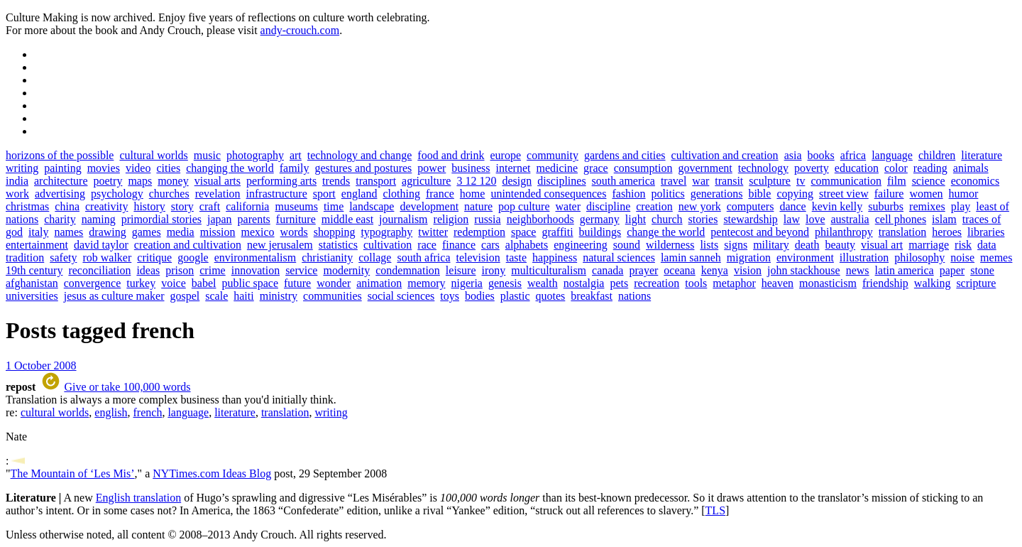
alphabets (526, 245)
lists (709, 245)
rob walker (106, 257)
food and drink (450, 155)
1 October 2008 (41, 365)
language (892, 155)
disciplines (561, 181)
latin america (904, 270)
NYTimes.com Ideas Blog (212, 473)
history (149, 206)
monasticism (828, 283)
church (667, 219)
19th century (34, 270)
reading (930, 168)
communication (846, 181)
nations (634, 296)
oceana (679, 270)
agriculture (426, 181)
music (207, 155)
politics (668, 194)
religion (451, 219)
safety (63, 257)
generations (717, 194)
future (297, 283)
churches (169, 194)
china (67, 206)
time (334, 206)
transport (376, 181)
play (961, 206)
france (440, 194)
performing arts (281, 181)
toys (449, 296)
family (294, 168)
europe (506, 155)
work (17, 194)
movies (103, 168)
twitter (433, 232)
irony (494, 270)
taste (516, 257)
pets (619, 283)
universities (32, 296)
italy (38, 232)
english (110, 412)
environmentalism (255, 257)
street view (844, 194)
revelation (218, 194)
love (815, 219)
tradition (25, 257)
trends (336, 181)
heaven (777, 283)
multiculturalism (548, 270)
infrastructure (276, 194)
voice (173, 283)
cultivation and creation (725, 155)
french (148, 412)
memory (426, 283)
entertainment (37, 245)
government (705, 168)
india (17, 181)
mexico (258, 232)
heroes (947, 232)
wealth (542, 283)
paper (952, 270)
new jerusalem (280, 245)
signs (735, 245)
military (771, 245)
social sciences (401, 296)
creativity (106, 206)
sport (324, 194)
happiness (554, 257)
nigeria (467, 283)
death (807, 245)
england (359, 194)
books (821, 155)
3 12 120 (476, 181)
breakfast (591, 296)
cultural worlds (153, 155)
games (146, 232)
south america (623, 181)
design (517, 181)
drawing (107, 232)
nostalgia (584, 283)
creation (654, 206)
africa (853, 155)
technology (763, 168)
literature (981, 155)
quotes (551, 296)
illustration (864, 257)
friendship (885, 283)
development (429, 206)
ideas (148, 270)
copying (794, 194)
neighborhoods (540, 219)
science (928, 181)
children (936, 155)
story (182, 206)
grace (595, 168)
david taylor (101, 245)
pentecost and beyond (759, 232)
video (138, 168)
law (792, 219)
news (857, 270)
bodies (480, 296)
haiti (243, 296)
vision (748, 270)
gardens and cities (625, 155)
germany (600, 219)
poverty (811, 168)
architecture (61, 181)
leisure (461, 270)
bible (759, 194)
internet (513, 168)
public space (249, 283)
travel (673, 181)
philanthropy (844, 232)
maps (140, 181)
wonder (334, 283)
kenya (714, 270)
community (552, 155)
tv (800, 181)
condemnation (407, 270)
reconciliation (99, 270)
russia (487, 219)
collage (374, 257)
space (524, 232)
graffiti (557, 232)
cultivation (387, 245)
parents (254, 219)
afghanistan (32, 283)
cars (490, 245)
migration (749, 257)
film (896, 181)
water (568, 206)
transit (729, 181)
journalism (403, 219)
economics (975, 181)
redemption (479, 232)
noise (962, 257)
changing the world (230, 168)
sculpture (770, 181)
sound (626, 245)
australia (849, 219)
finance (459, 245)
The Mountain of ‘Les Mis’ (73, 473)
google (193, 257)
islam (944, 219)
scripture (976, 283)
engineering (581, 245)
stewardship (750, 219)
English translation (138, 498)
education (857, 168)
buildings (600, 232)
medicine (557, 168)
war (700, 181)
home (472, 194)
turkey (140, 283)
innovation (255, 270)
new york (699, 206)
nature (478, 206)
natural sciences (619, 257)
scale (216, 296)
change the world (666, 232)
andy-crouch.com (300, 30)
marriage (928, 245)
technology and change (359, 155)
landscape (371, 206)
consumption (643, 168)
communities (332, 296)
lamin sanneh (691, 257)
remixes (927, 206)
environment (805, 257)
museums (296, 206)
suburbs (885, 206)
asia (793, 155)
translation (903, 232)
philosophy (919, 257)
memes (996, 257)
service (301, 270)
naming (99, 219)
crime (212, 270)
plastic (515, 296)
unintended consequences (548, 194)
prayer (643, 270)
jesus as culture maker (114, 296)
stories (703, 219)
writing (22, 168)
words (294, 232)
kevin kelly (837, 206)
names (68, 232)
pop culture (523, 206)
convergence (92, 283)
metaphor (734, 283)
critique (154, 257)
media (180, 232)
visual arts (217, 181)
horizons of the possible (60, 155)
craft (209, 206)
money (173, 181)
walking (932, 283)
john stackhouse (803, 270)
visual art (882, 245)
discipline (608, 206)
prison (179, 270)
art (296, 155)
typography (386, 232)
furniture (296, 219)
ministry (278, 296)
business (470, 168)
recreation (656, 283)
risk (963, 245)
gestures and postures (363, 168)
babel (204, 283)
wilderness (670, 245)
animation (379, 283)
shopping (335, 232)
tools (696, 283)
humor (964, 194)
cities (168, 168)
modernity (346, 270)
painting (62, 168)
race (426, 245)
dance (792, 206)
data (986, 245)
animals (971, 168)
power (431, 168)
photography (255, 155)
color (896, 168)
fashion (628, 194)
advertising (60, 194)
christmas (27, 206)
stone (982, 270)
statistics (338, 245)
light (635, 219)
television (478, 257)
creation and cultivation (187, 245)
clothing (401, 194)
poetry (108, 181)
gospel (185, 296)
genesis (505, 283)
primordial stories (161, 219)
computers (750, 206)
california (247, 206)
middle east (347, 219)
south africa (423, 257)
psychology (117, 194)
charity (59, 219)
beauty (840, 245)
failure (889, 194)
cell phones (900, 219)
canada (607, 270)
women (926, 194)
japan (219, 219)
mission (218, 232)
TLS (715, 510)
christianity (327, 257)
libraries (985, 232)
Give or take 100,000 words (127, 387)
